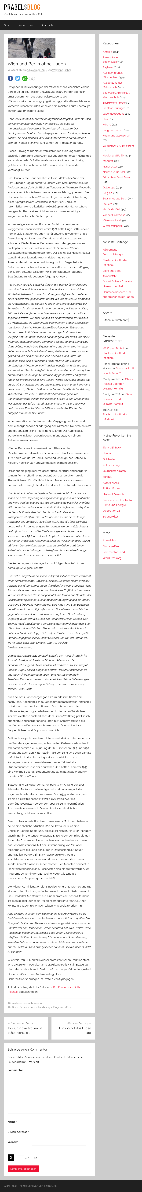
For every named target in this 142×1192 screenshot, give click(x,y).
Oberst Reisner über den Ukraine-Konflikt (118, 384)
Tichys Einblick (112, 447)
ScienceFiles (111, 516)
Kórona (107, 124)
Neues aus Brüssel (114, 172)
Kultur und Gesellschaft (116, 135)
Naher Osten (110, 166)
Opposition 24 (111, 510)
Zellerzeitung (111, 465)
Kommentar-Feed (114, 552)
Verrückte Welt (111, 209)
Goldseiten (110, 459)
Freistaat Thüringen (114, 108)
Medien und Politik (113, 155)
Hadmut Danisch (113, 494)
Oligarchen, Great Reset (116, 177)
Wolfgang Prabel (61, 70)
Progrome (58, 1007)
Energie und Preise (114, 102)
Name (12, 1121)
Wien (68, 1007)
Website (13, 1142)
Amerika (108, 51)
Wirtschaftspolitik (113, 225)
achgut (107, 476)
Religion (107, 193)
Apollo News (111, 482)
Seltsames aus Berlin (115, 198)
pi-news (108, 453)
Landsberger (45, 1007)
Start (7, 25)
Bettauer (24, 1007)
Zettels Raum (111, 488)
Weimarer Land (112, 220)
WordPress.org (112, 558)
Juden (33, 1007)
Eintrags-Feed (111, 546)
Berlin (15, 1007)
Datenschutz (49, 25)
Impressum (25, 25)
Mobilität (108, 161)
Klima (106, 119)
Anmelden (109, 540)
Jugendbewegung (33, 1003)
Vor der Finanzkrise (114, 215)
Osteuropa (109, 187)
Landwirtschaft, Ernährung (118, 145)
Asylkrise (17, 1003)
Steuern (107, 204)
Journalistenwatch (114, 470)
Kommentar (16, 1070)
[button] (10, 78)
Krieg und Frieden (113, 130)
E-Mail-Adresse (18, 1132)
